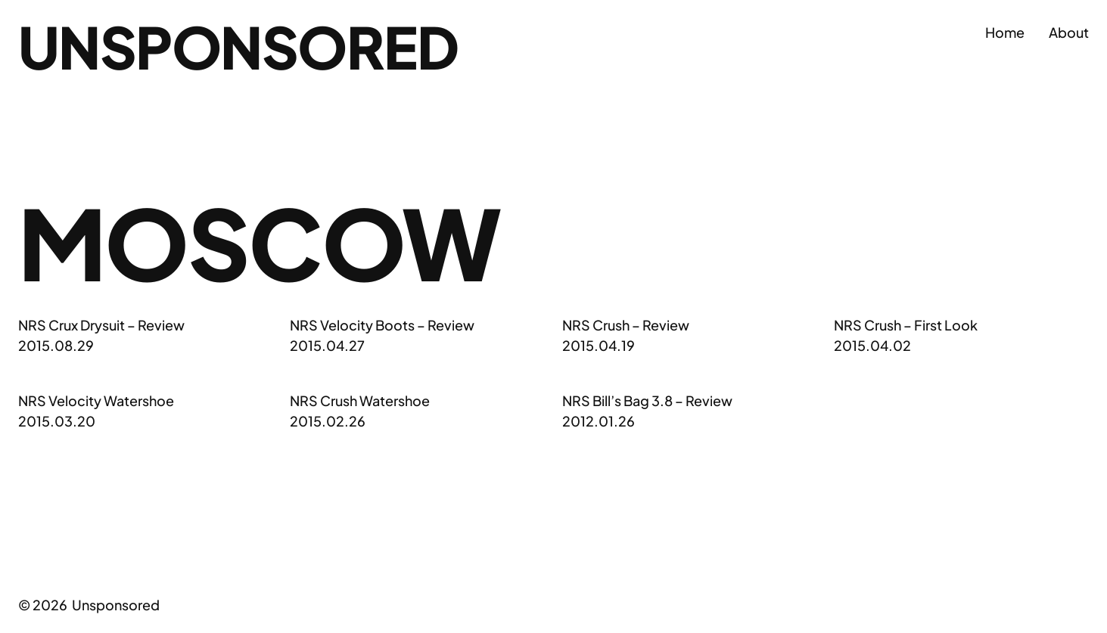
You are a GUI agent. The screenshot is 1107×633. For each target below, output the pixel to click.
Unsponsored (238, 46)
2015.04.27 (327, 345)
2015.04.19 (598, 345)
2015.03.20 (56, 421)
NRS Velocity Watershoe (96, 400)
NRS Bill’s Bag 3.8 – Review (647, 400)
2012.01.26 (598, 421)
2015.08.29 (56, 345)
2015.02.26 (327, 421)
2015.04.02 (872, 345)
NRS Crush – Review (625, 325)
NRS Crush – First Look (906, 325)
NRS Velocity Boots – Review (382, 325)
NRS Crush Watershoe (360, 400)
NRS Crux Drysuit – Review (101, 325)
